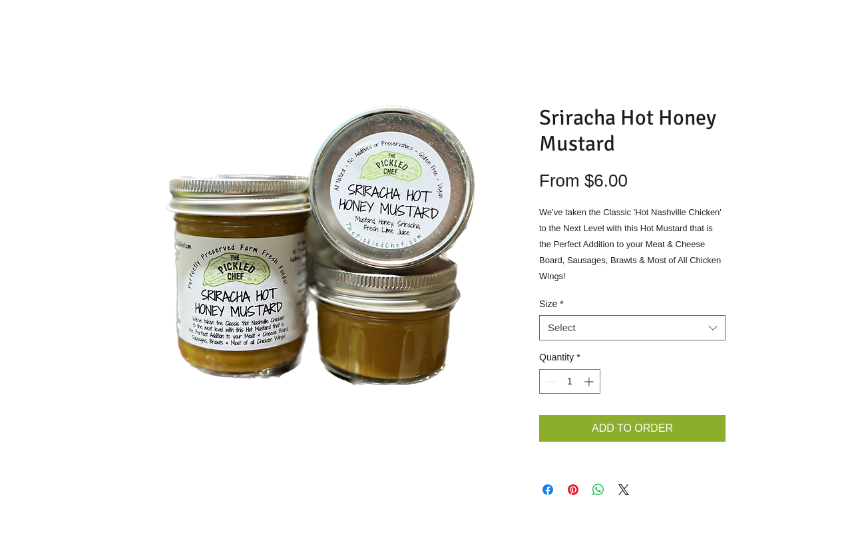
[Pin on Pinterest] (573, 490)
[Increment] (590, 381)
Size (551, 303)
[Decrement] (549, 381)
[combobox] (632, 327)
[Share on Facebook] (548, 490)
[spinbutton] (570, 381)
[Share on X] (624, 490)
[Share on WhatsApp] (598, 490)
